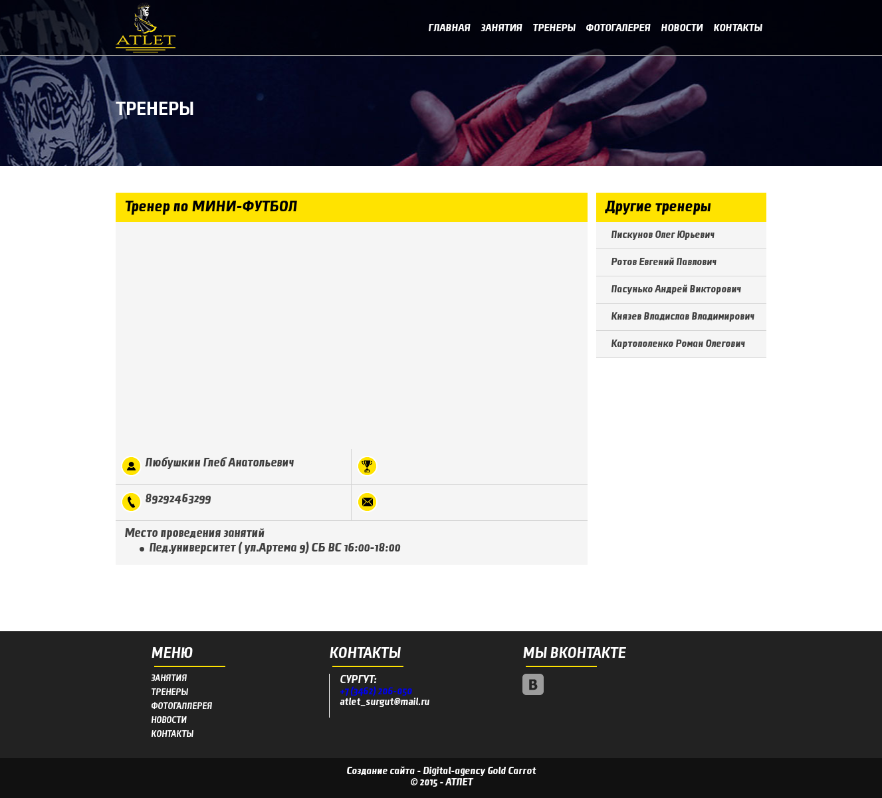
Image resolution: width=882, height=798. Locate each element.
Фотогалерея (618, 28)
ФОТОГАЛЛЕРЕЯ (181, 707)
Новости (682, 28)
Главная (449, 28)
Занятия (501, 28)
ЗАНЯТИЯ (169, 679)
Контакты (737, 28)
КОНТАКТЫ (172, 735)
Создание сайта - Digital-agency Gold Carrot (441, 771)
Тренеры (553, 28)
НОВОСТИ (169, 721)
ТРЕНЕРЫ (169, 693)
